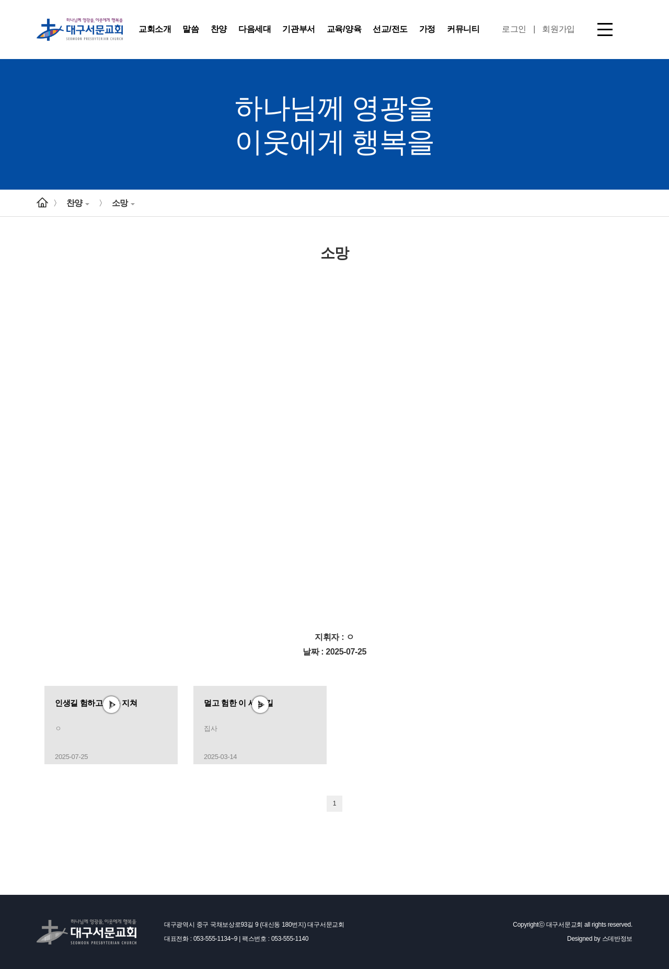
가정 (427, 29)
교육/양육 (344, 29)
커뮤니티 (463, 29)
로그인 (514, 29)
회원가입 (558, 29)
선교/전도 (390, 29)
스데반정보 (617, 938)
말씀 (190, 29)
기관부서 (298, 29)
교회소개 (155, 29)
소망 (123, 203)
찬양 (219, 29)
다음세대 (254, 29)
